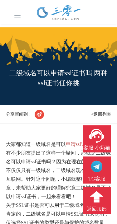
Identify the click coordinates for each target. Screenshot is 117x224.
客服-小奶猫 (96, 147)
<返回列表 (101, 114)
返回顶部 (97, 209)
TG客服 (96, 178)
